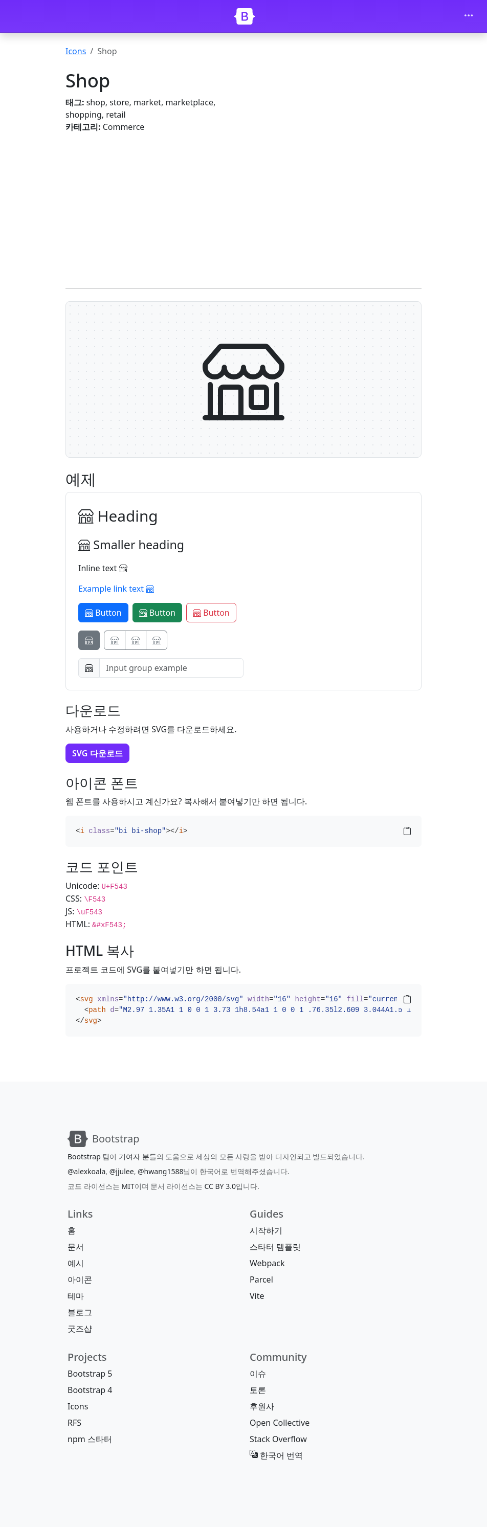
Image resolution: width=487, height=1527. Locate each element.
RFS (74, 1422)
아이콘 (80, 1279)
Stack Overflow (278, 1439)
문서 (76, 1246)
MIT (127, 1186)
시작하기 (266, 1230)
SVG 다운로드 (97, 753)
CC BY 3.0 (220, 1186)
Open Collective (279, 1422)
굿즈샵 (80, 1328)
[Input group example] (171, 668)
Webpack (267, 1263)
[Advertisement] (243, 204)
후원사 (262, 1406)
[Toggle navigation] (468, 16)
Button (103, 612)
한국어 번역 (276, 1455)
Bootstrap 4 (90, 1390)
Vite (257, 1295)
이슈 (258, 1373)
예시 (76, 1263)
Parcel (261, 1279)
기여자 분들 (138, 1156)
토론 (258, 1390)
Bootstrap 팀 (88, 1156)
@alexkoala (86, 1171)
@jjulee (121, 1171)
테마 (76, 1295)
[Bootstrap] (244, 16)
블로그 (80, 1312)
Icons (75, 51)
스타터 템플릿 (275, 1246)
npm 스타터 (90, 1439)
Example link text (116, 588)
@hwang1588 (160, 1171)
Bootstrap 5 (90, 1373)
